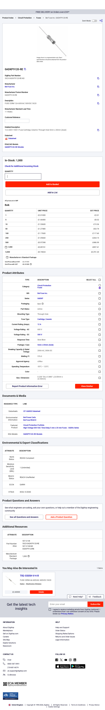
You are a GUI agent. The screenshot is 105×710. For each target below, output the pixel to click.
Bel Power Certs (29, 417)
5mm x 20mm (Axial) (45, 345)
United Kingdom (16, 705)
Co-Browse (9, 675)
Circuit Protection (25, 18)
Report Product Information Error (27, 386)
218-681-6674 (11, 667)
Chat (7, 660)
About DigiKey (8, 627)
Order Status (60, 631)
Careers (6, 637)
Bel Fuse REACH (29, 420)
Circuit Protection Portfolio (33, 425)
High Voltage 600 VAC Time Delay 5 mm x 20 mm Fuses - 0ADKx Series (51, 428)
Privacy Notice (67, 614)
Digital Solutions (9, 643)
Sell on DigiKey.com (10, 634)
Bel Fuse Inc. (10, 87)
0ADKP (40, 298)
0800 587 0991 (11, 664)
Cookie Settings (54, 707)
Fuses (38, 18)
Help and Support (62, 627)
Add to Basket (52, 184)
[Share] (101, 20)
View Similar (87, 386)
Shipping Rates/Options (64, 634)
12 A (39, 324)
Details (41, 592)
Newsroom (7, 646)
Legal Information (62, 640)
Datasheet (10, 138)
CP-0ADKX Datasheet (31, 411)
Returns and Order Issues (65, 637)
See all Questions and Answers (24, 517)
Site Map (6, 640)
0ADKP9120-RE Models (14, 147)
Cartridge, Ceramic (44, 319)
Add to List (52, 192)
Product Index (7, 18)
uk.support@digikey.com (15, 671)
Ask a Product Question (61, 517)
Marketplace (8, 631)
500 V (39, 335)
